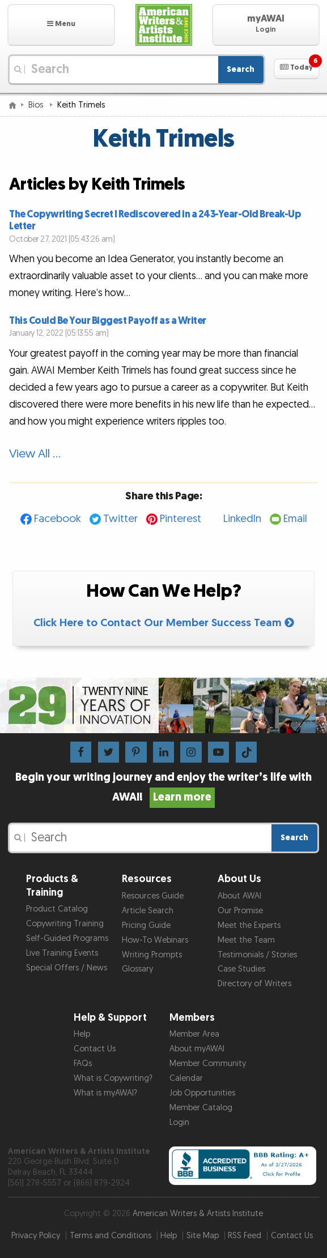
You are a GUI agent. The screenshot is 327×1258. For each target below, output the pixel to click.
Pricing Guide (146, 925)
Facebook (57, 519)
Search (240, 69)
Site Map (202, 1235)
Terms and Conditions (110, 1235)
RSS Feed (244, 1235)
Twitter (120, 519)
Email (295, 519)
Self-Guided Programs (67, 938)
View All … (35, 453)
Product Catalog (57, 909)
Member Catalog (200, 1107)
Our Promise (240, 910)
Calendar (186, 1078)
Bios (36, 105)
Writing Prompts (152, 954)
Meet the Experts (249, 925)
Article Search (147, 910)
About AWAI (239, 896)
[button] (61, 25)
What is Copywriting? (113, 1078)
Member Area (194, 1034)
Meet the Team (246, 940)
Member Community (207, 1063)
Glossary (137, 969)
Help (82, 1034)
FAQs (83, 1063)
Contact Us (95, 1048)
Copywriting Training (65, 923)
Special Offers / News (66, 967)
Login (179, 1122)
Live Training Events (62, 953)
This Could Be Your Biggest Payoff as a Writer (107, 320)
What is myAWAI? (105, 1093)
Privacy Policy (35, 1235)
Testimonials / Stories (257, 954)
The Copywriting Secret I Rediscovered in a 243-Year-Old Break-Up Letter (154, 220)
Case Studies (241, 969)
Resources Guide (153, 896)
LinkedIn (242, 519)
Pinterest (180, 519)
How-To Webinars (155, 940)
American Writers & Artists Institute (198, 1213)
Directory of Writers (254, 983)
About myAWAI (196, 1048)
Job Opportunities (202, 1093)
